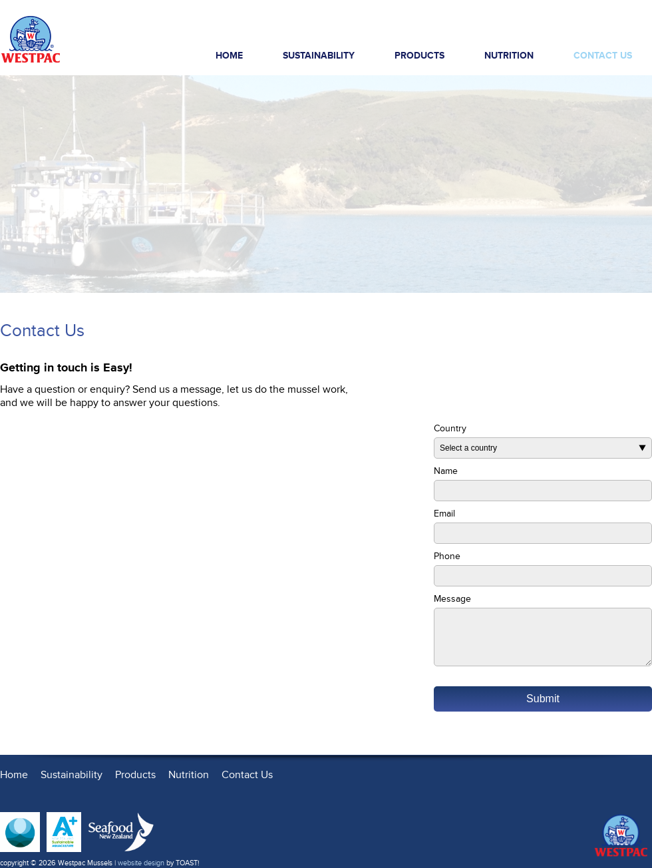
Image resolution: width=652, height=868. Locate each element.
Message (452, 598)
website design (141, 863)
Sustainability (319, 55)
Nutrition (509, 55)
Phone (447, 556)
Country (450, 428)
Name (446, 471)
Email (444, 513)
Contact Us (602, 55)
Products (429, 58)
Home (229, 55)
